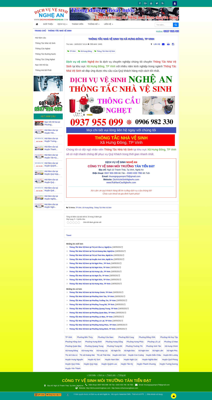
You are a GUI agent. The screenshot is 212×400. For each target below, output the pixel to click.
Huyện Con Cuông (136, 355)
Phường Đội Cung (126, 337)
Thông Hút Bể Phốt (43, 70)
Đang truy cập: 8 (53, 395)
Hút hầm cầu (40, 38)
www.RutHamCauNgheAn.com (121, 182)
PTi (142, 394)
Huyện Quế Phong (170, 359)
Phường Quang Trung (94, 346)
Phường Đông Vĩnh (147, 337)
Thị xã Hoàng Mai (87, 355)
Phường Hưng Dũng (114, 342)
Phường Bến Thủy (85, 337)
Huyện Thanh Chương (146, 364)
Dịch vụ (101, 375)
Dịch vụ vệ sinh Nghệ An (100, 394)
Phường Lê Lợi (154, 342)
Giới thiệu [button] (48, 24)
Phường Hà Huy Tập (169, 337)
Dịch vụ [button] (62, 25)
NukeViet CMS (124, 394)
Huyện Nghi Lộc (130, 359)
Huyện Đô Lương (170, 355)
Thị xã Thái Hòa (103, 355)
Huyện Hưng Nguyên (74, 359)
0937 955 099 (171, 31)
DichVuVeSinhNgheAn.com (126, 179)
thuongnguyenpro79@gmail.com (124, 176)
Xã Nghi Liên (157, 351)
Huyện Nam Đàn (112, 359)
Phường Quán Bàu (73, 346)
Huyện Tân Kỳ (127, 364)
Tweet (68, 235)
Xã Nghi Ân (116, 351)
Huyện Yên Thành (73, 368)
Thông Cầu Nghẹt (42, 48)
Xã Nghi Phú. (172, 351)
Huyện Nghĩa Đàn (149, 359)
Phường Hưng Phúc (135, 342)
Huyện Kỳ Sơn (94, 359)
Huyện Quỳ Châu (72, 364)
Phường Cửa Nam (105, 337)
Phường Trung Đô (114, 346)
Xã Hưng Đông (71, 351)
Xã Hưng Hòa (87, 351)
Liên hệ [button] (108, 25)
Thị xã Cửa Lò (71, 355)
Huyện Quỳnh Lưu (109, 364)
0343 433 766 (134, 173)
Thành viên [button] (77, 24)
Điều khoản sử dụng (155, 394)
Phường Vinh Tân (153, 346)
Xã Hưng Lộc (101, 351)
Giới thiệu (92, 375)
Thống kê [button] (94, 25)
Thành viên (111, 375)
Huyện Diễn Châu (153, 355)
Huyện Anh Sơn (119, 355)
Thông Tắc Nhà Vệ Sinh (45, 43)
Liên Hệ (157, 44)
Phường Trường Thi (134, 346)
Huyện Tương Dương (169, 364)
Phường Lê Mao (171, 342)
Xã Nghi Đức (129, 351)
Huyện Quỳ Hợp (90, 364)
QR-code (39, 395)
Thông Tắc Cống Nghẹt (45, 59)
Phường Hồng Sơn (73, 342)
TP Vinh (68, 337)
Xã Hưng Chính (171, 346)
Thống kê (122, 375)
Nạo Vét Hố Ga (41, 65)
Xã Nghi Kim (143, 351)
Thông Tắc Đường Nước (45, 54)
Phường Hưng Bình (93, 342)
